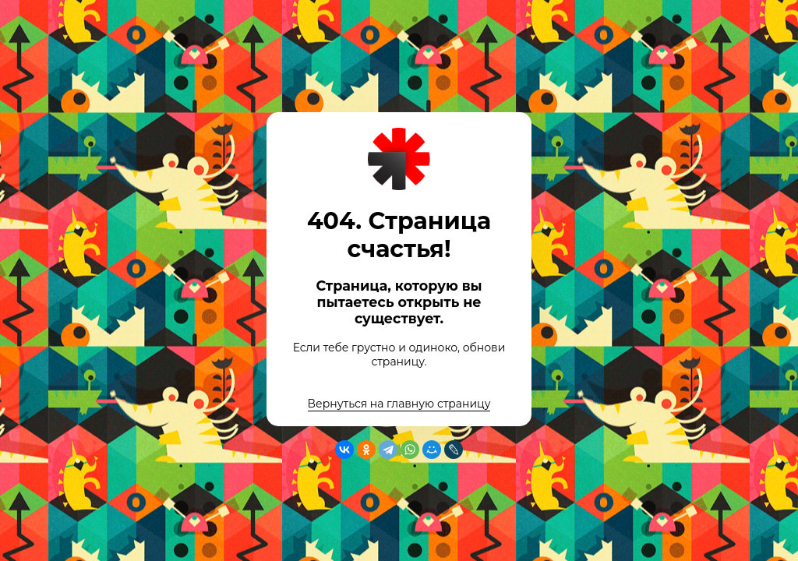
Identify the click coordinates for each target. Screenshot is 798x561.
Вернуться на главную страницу (399, 404)
